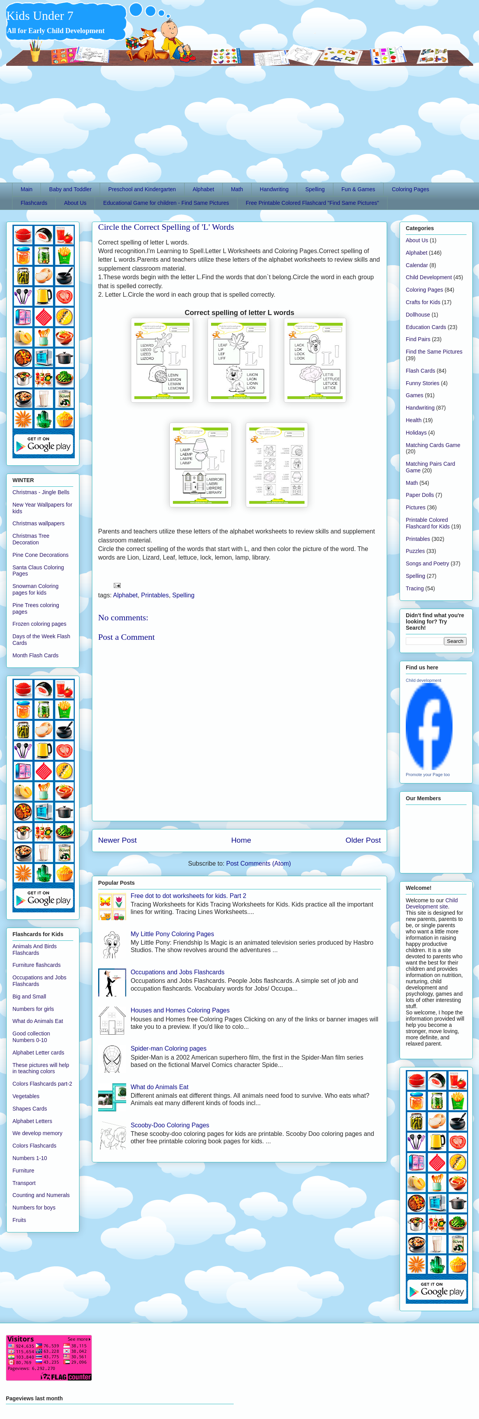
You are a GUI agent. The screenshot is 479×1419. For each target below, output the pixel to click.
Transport (23, 1183)
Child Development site (432, 903)
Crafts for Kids (423, 302)
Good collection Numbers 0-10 (31, 1036)
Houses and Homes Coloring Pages (179, 1010)
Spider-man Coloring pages (168, 1048)
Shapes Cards (29, 1109)
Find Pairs (418, 339)
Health (413, 420)
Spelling (315, 189)
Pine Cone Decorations (40, 555)
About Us (75, 203)
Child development (423, 680)
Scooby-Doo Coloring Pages (169, 1125)
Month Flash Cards (35, 655)
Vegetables (25, 1096)
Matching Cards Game (433, 445)
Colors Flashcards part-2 (42, 1084)
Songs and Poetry (427, 563)
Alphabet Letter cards (38, 1052)
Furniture (23, 1170)
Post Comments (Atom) (258, 863)
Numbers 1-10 (29, 1158)
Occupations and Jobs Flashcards (177, 972)
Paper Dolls (420, 495)
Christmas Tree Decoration (30, 539)
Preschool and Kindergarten (142, 189)
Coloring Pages (410, 189)
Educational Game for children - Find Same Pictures (166, 203)
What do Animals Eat (159, 1087)
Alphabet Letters (32, 1121)
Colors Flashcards (34, 1146)
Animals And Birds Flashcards (34, 949)
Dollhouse (418, 315)
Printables (155, 595)
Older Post (363, 840)
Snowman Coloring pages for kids (35, 589)
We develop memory (37, 1133)
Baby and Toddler (70, 189)
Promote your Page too (428, 774)
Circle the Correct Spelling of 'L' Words (166, 227)
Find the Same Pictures (434, 352)
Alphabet (203, 189)
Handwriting (274, 189)
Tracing (415, 588)
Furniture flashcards (36, 965)
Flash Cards (420, 371)
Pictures (416, 507)
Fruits (19, 1220)
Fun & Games (358, 189)
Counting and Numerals (41, 1195)
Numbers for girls (33, 1009)
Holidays (416, 433)
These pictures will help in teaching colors (40, 1068)
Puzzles (415, 551)
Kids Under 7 (39, 16)
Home (241, 840)
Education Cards (426, 327)
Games (414, 395)
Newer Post (117, 840)
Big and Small (29, 996)
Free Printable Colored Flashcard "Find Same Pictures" (312, 203)
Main (26, 189)
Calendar (417, 265)
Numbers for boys (33, 1207)
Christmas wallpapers (38, 523)
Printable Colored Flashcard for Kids (428, 523)
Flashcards (34, 203)
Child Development (429, 277)
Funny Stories (422, 383)
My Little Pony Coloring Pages (172, 934)
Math (237, 189)
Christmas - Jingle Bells (40, 492)
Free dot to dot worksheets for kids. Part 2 (188, 896)
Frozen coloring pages (39, 624)
